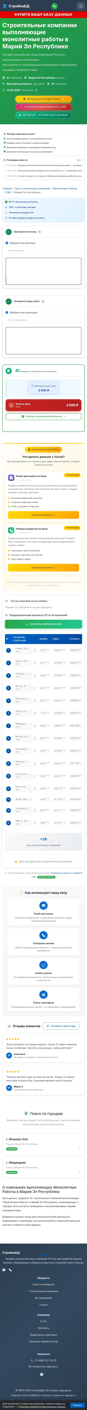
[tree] (43, 272)
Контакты (43, 1333)
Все (80, 160)
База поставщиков (43, 1289)
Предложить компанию (43, 1339)
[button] (43, 421)
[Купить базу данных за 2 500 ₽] (43, 410)
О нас (43, 1326)
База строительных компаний (32, 188)
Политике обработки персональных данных (42, 1406)
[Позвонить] (54, 6)
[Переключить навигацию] (81, 6)
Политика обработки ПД (43, 1346)
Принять (77, 1405)
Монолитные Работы (65, 188)
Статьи (43, 1309)
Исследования (43, 1302)
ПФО (8, 192)
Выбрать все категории (21, 315)
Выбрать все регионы (20, 242)
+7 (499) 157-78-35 (43, 1365)
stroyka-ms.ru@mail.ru (43, 1372)
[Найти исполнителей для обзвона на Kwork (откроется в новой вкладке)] (43, 572)
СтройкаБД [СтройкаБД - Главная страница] (15, 6)
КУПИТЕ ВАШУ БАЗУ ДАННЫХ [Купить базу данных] (44, 14)
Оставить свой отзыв (61, 1031)
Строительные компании (43, 1296)
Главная (7, 188)
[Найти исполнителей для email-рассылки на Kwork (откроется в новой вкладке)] (43, 520)
